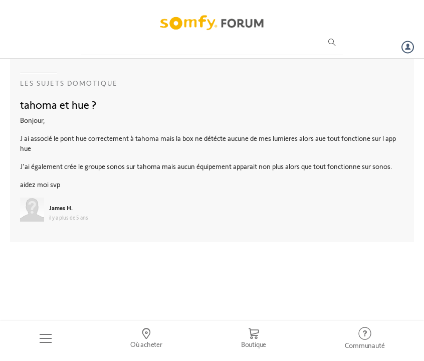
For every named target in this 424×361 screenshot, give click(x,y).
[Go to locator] (146, 338)
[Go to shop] (253, 338)
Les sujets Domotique (69, 83)
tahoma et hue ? (58, 104)
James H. (61, 207)
